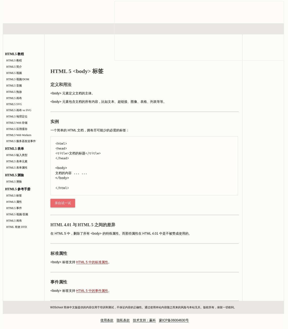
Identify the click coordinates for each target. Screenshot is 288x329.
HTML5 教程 (14, 60)
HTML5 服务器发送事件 (21, 141)
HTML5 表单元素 (16, 161)
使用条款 (106, 320)
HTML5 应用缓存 (16, 129)
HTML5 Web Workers (18, 135)
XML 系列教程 (185, 28)
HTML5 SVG (14, 104)
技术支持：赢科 (144, 320)
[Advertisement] (263, 201)
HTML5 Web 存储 (16, 122)
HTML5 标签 (14, 195)
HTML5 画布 (14, 98)
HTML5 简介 (14, 66)
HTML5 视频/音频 (17, 214)
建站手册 (222, 28)
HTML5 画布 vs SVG (18, 110)
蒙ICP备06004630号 (174, 320)
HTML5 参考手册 (263, 86)
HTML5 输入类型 (16, 155)
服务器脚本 (106, 28)
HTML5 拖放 (14, 91)
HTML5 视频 (14, 73)
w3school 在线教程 (46, 10)
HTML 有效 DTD (16, 227)
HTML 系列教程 (22, 28)
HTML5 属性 (14, 201)
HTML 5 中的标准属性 (92, 262)
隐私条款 (123, 320)
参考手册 (264, 28)
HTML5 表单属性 (16, 167)
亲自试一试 (63, 203)
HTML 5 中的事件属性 (92, 290)
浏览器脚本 (63, 28)
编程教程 (149, 28)
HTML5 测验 (14, 181)
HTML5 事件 (14, 208)
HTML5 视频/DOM (17, 79)
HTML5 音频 (14, 85)
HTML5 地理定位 (16, 116)
